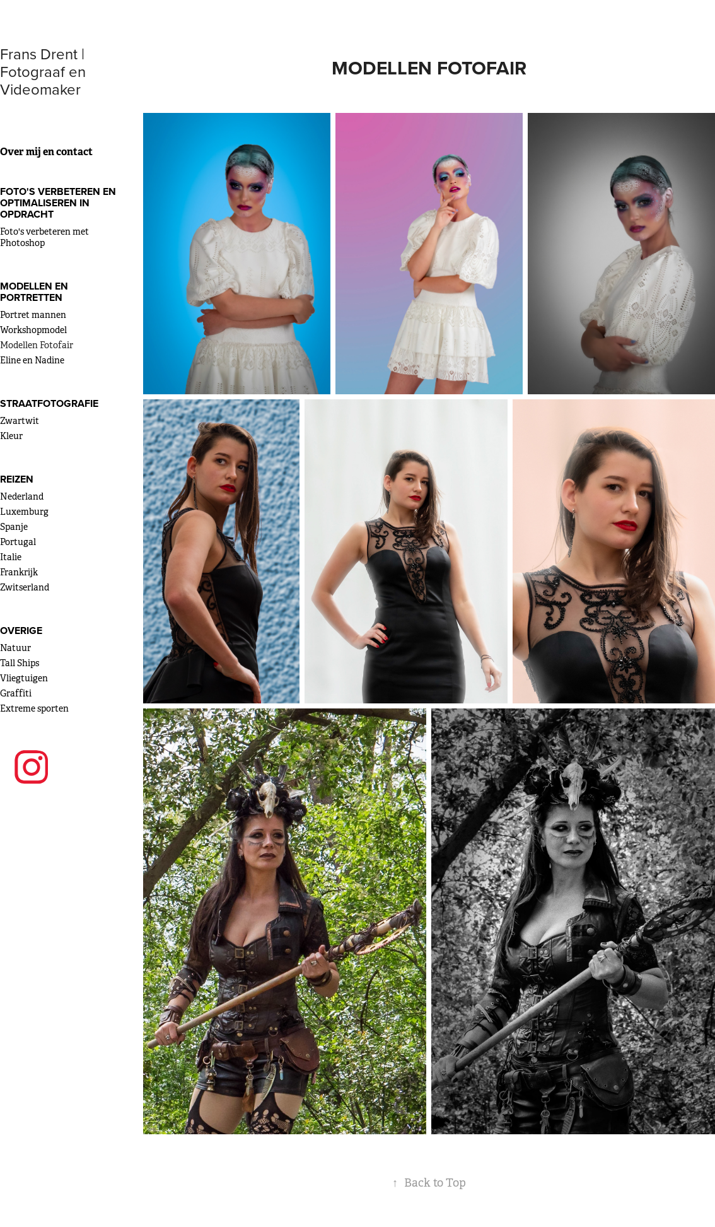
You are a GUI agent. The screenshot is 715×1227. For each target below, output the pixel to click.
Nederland (22, 496)
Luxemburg (24, 511)
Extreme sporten (34, 708)
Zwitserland (24, 587)
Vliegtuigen (24, 678)
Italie (10, 557)
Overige (21, 630)
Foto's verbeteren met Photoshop (44, 237)
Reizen (16, 479)
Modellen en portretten (34, 292)
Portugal (18, 542)
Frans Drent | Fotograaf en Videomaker (45, 71)
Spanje (14, 526)
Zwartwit (19, 420)
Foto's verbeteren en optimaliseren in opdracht (58, 202)
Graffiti (16, 693)
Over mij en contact (46, 151)
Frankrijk (19, 572)
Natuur (15, 648)
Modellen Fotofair (36, 345)
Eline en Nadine (32, 360)
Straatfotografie (49, 403)
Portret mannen (33, 314)
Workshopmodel (33, 330)
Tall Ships (19, 663)
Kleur (11, 436)
